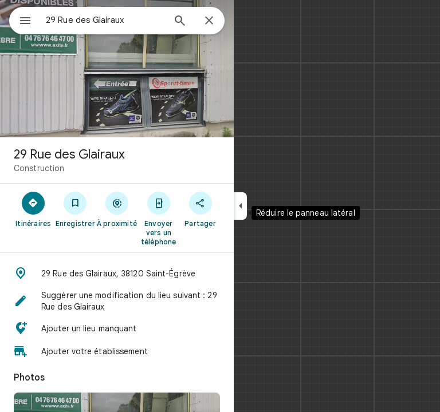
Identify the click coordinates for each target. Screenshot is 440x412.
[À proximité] (117, 208)
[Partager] (200, 208)
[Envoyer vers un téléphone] (158, 218)
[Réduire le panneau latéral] (240, 206)
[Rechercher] (180, 22)
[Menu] (25, 22)
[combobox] (105, 20)
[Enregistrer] (75, 208)
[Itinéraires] (33, 208)
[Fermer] (209, 21)
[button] (117, 273)
